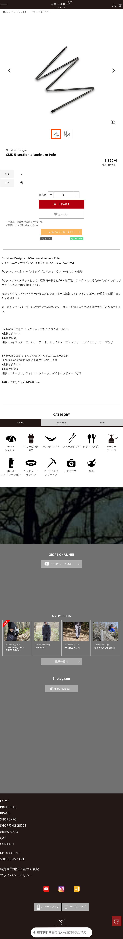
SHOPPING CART (12, 859)
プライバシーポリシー (16, 875)
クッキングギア (91, 446)
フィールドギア (71, 446)
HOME (5, 12)
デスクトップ (74, 907)
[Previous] (9, 70)
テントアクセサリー (41, 12)
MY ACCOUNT (10, 853)
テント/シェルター (20, 12)
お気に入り (61, 214)
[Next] (113, 70)
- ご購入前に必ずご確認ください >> (24, 222)
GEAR (20, 422)
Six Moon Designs (16, 150)
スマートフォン (47, 907)
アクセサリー (71, 471)
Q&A (3, 838)
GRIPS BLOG (61, 616)
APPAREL (61, 422)
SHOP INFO (8, 819)
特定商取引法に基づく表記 (19, 869)
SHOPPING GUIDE (13, 825)
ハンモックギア (51, 446)
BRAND (5, 813)
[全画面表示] (112, 122)
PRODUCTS (8, 807)
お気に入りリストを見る (61, 232)
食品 (91, 471)
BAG (102, 422)
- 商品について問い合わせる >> (22, 225)
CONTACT (7, 844)
